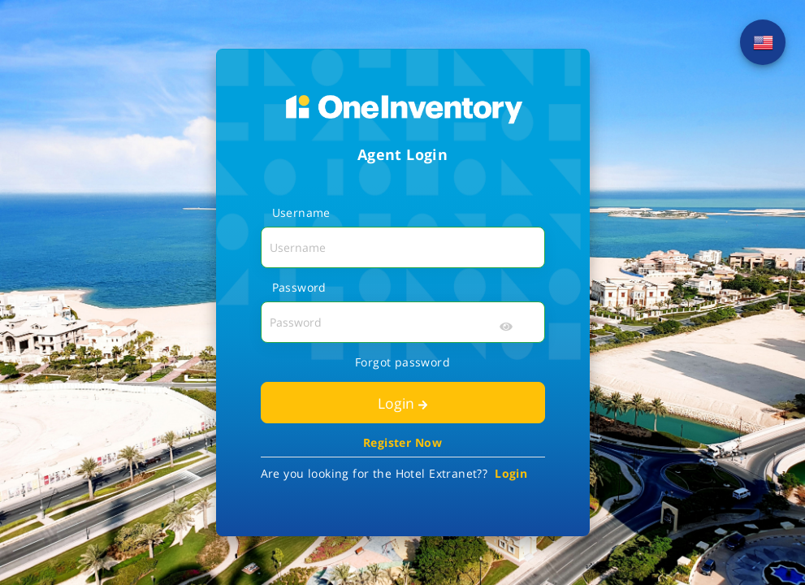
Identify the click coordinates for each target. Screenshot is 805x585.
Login (402, 403)
